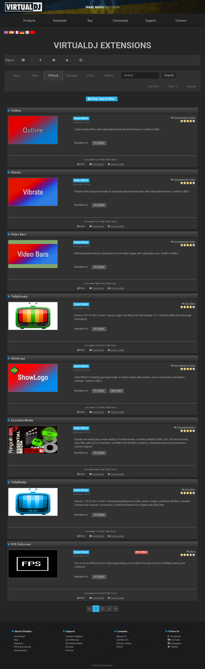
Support (151, 20)
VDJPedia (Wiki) (73, 643)
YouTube (174, 639)
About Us (122, 636)
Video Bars (18, 234)
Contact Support (74, 636)
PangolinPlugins (186, 427)
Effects (53, 75)
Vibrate (16, 172)
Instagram (175, 643)
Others (109, 75)
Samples (71, 75)
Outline (16, 110)
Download (59, 20)
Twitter (173, 646)
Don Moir (190, 303)
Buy (90, 20)
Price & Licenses (22, 646)
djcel (192, 551)
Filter (173, 86)
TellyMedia (18, 482)
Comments (98, 164)
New (16, 75)
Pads (90, 75)
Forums (69, 650)
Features (18, 643)
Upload (191, 86)
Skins (35, 75)
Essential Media (22, 420)
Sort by (154, 86)
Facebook (174, 636)
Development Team (184, 117)
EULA (120, 646)
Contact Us (123, 639)
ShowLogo (18, 358)
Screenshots (20, 650)
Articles (69, 646)
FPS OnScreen (21, 544)
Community (120, 20)
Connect (181, 20)
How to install (117, 164)
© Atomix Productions (102, 665)
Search (169, 75)
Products (29, 20)
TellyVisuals (19, 296)
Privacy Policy (124, 643)
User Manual (72, 639)
